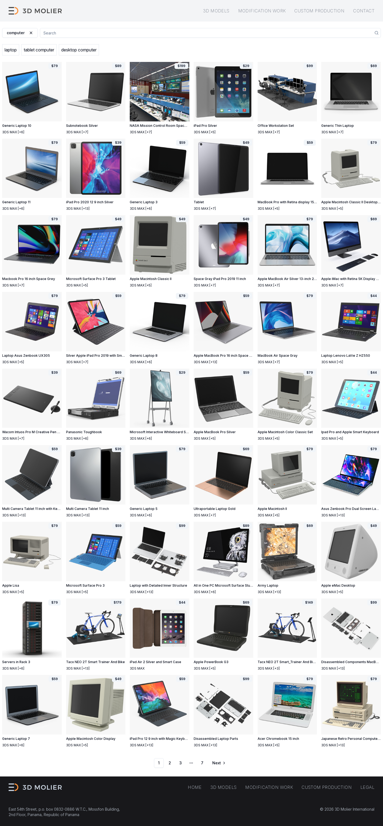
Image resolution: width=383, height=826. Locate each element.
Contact (363, 10)
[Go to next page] (218, 763)
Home (195, 787)
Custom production (319, 10)
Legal (367, 787)
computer (20, 32)
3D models (216, 10)
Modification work (262, 10)
